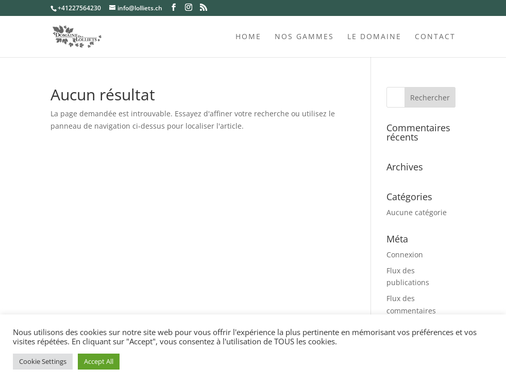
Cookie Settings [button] (42, 361)
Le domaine (374, 37)
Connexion (404, 254)
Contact (435, 37)
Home (248, 37)
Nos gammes (304, 37)
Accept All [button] (98, 361)
